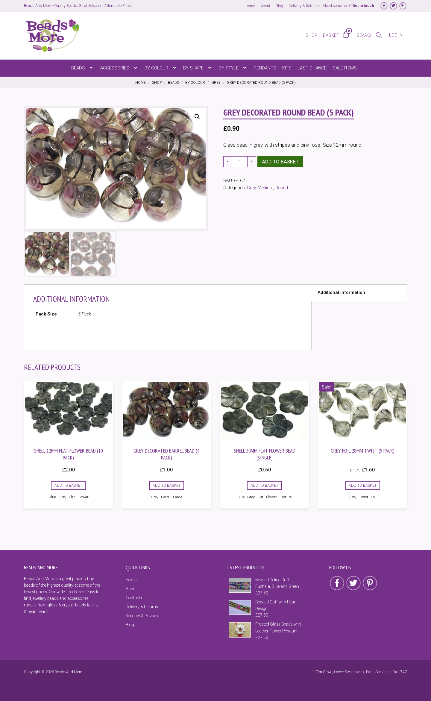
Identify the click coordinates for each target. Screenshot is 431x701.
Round (281, 187)
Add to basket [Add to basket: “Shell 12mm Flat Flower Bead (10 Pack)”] (68, 484)
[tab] (359, 291)
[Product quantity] (239, 161)
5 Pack (84, 313)
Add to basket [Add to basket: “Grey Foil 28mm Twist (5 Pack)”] (363, 484)
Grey (251, 187)
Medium (265, 187)
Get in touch (363, 5)
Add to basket (280, 162)
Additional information (341, 291)
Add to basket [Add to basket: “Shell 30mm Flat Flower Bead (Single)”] (264, 484)
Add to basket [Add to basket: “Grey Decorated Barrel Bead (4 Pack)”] (166, 484)
